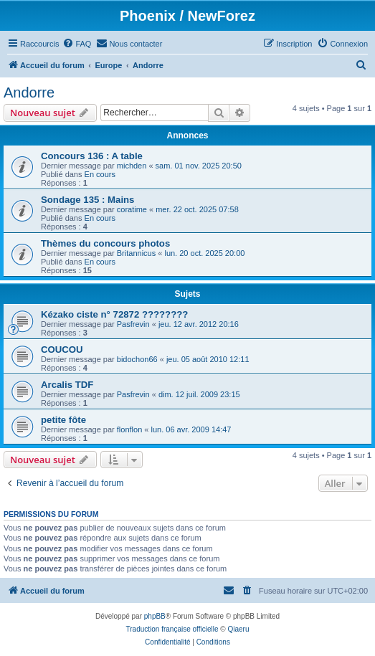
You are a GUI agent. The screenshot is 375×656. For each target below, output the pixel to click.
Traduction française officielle (172, 629)
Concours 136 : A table (92, 156)
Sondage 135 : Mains (87, 199)
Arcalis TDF (67, 384)
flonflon (129, 429)
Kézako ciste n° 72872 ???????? (114, 314)
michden (132, 165)
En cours (100, 174)
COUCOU (62, 349)
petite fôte (63, 419)
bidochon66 (137, 359)
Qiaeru (238, 629)
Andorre (29, 92)
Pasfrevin (133, 324)
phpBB (155, 616)
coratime (132, 209)
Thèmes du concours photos (105, 243)
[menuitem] (76, 43)
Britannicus (136, 253)
